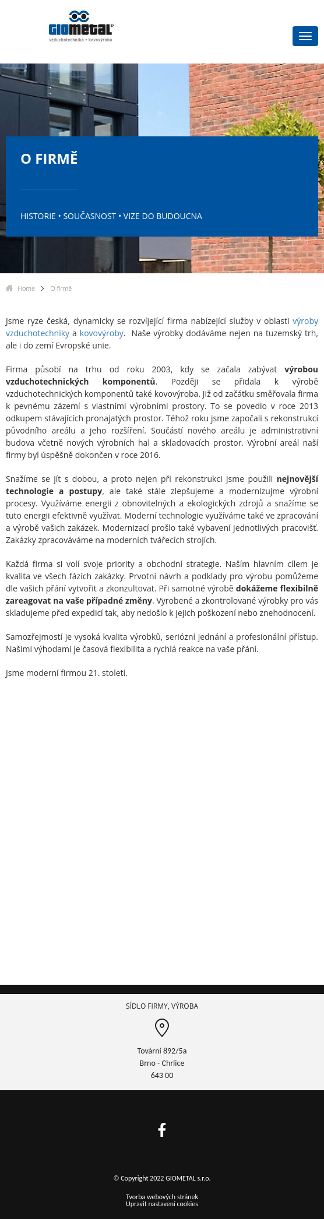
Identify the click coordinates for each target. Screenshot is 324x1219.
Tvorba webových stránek (162, 1197)
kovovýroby (102, 333)
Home (26, 288)
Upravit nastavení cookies (162, 1204)
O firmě (61, 288)
